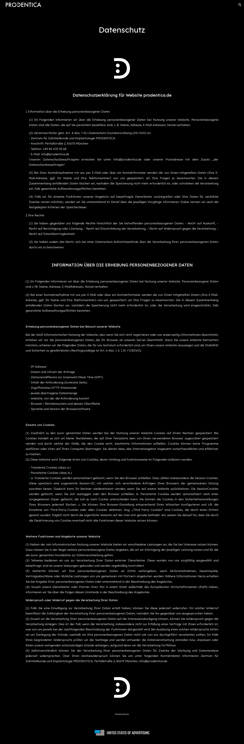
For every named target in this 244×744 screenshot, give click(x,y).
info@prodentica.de (55, 154)
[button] (240, 5)
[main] (122, 30)
